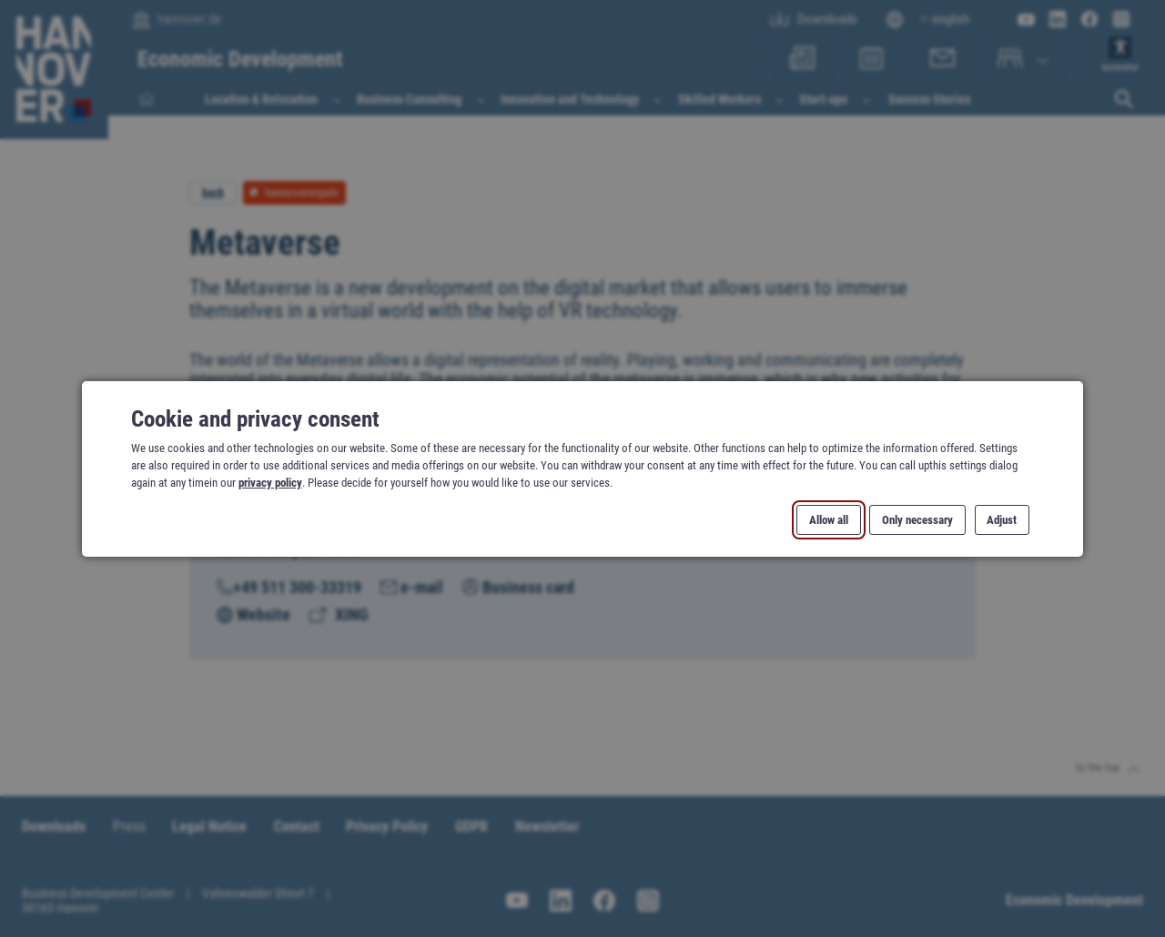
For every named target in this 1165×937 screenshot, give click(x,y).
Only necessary (917, 519)
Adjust (1002, 519)
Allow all (828, 519)
